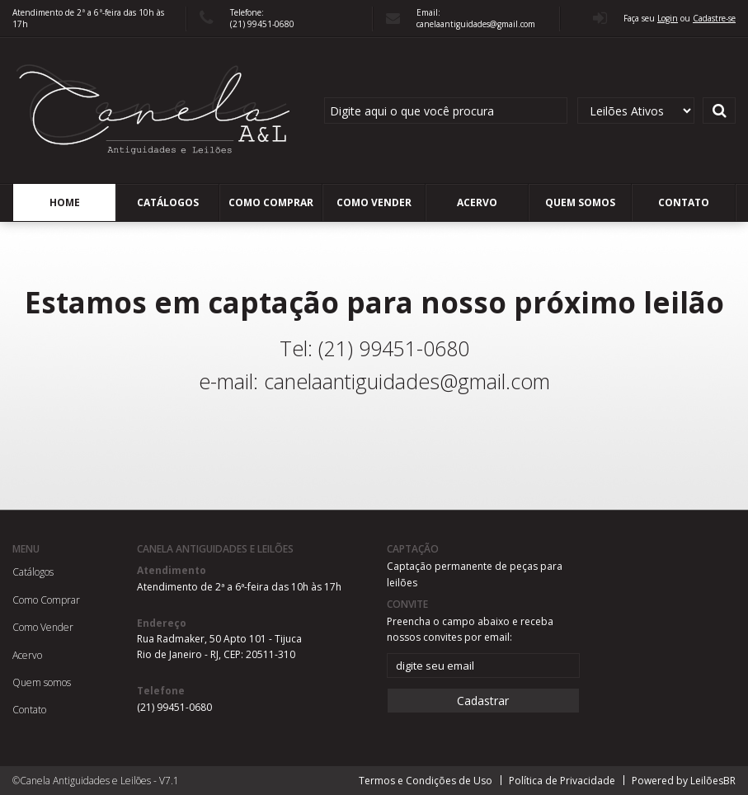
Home (64, 202)
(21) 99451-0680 (174, 707)
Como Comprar (270, 202)
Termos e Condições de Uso (425, 781)
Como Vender (374, 202)
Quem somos (580, 202)
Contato (683, 202)
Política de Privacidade (562, 781)
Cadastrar (483, 700)
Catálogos (168, 202)
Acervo (477, 202)
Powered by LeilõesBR (684, 781)
